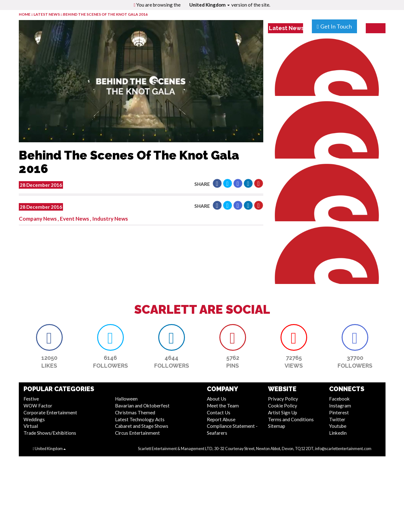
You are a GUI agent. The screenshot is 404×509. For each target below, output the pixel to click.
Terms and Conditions (291, 419)
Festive (31, 398)
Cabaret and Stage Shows (141, 426)
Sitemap (276, 426)
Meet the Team (223, 405)
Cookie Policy (282, 405)
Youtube (337, 426)
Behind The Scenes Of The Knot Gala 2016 (105, 14)
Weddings (34, 419)
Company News (38, 218)
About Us (216, 398)
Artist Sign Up (282, 412)
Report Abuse (221, 419)
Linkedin (338, 433)
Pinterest (339, 412)
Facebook (339, 398)
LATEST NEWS (47, 14)
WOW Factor (38, 405)
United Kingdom (209, 5)
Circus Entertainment (137, 433)
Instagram (340, 405)
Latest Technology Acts (140, 419)
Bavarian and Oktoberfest (142, 405)
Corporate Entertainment (50, 412)
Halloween (126, 398)
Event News (74, 218)
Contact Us (218, 412)
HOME (24, 14)
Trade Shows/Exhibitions (50, 433)
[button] (217, 183)
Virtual (31, 426)
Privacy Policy (283, 398)
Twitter (337, 419)
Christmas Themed (135, 412)
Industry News (110, 218)
